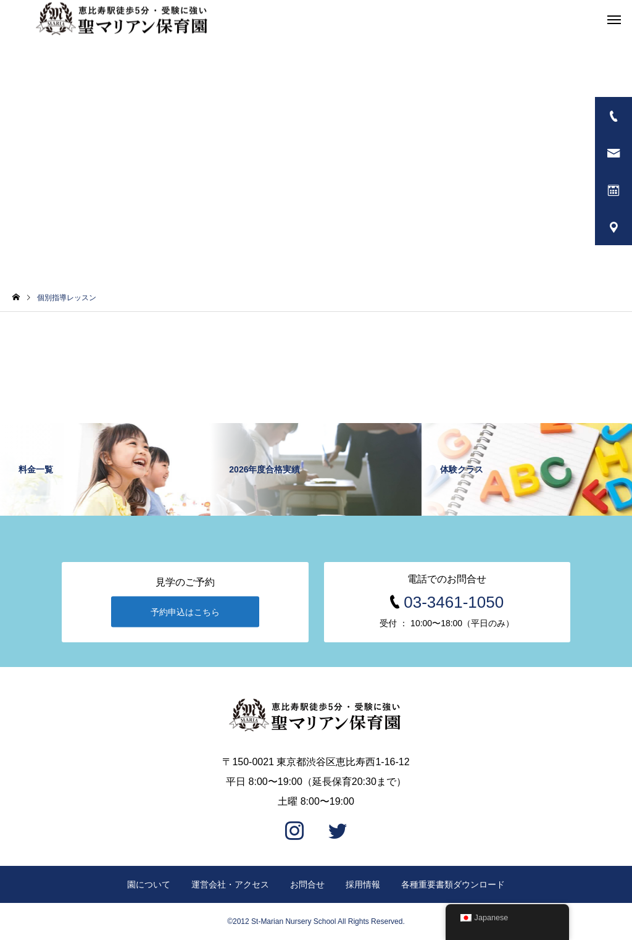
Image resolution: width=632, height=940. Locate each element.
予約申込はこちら (185, 612)
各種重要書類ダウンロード (453, 884)
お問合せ (307, 884)
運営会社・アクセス (230, 884)
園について (148, 884)
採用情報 (363, 884)
